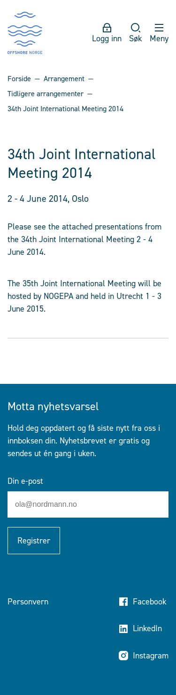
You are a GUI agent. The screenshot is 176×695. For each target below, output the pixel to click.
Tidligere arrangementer (46, 94)
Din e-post (25, 481)
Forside (19, 79)
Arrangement (64, 79)
